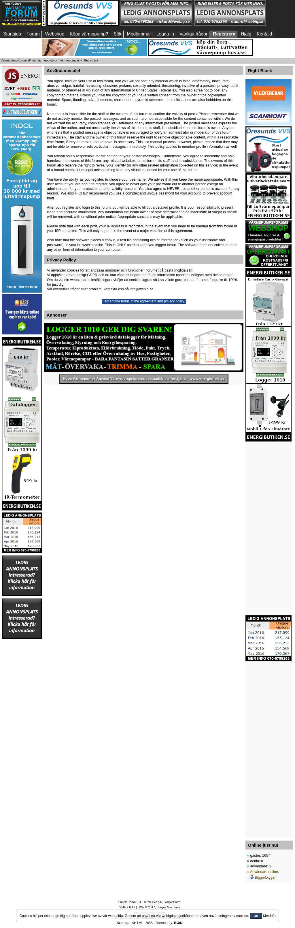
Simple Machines (168, 907)
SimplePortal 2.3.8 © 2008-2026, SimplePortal (149, 902)
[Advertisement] (22, 726)
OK (256, 916)
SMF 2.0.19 (127, 907)
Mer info (269, 916)
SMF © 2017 (146, 907)
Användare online (264, 872)
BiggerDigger (265, 877)
